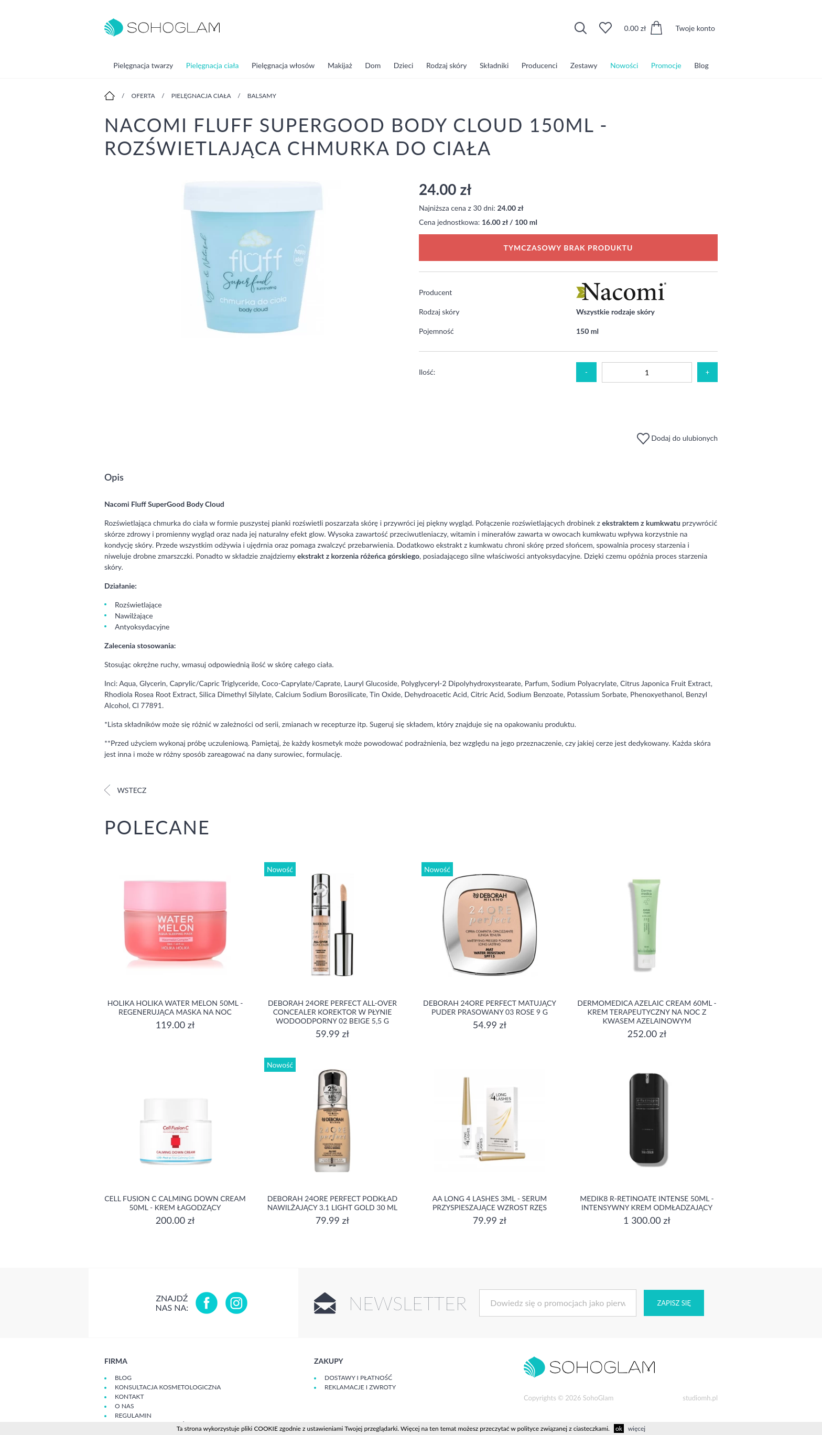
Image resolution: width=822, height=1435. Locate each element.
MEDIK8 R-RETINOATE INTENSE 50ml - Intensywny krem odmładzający (646, 1203)
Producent (435, 292)
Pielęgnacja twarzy (143, 65)
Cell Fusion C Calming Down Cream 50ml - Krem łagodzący (175, 1203)
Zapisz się (673, 1303)
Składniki (494, 65)
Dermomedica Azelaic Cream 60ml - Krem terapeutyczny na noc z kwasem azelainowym (646, 1011)
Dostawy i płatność (358, 1378)
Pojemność (436, 331)
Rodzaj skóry (446, 65)
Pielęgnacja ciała (212, 65)
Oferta (143, 96)
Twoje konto (695, 28)
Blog (701, 65)
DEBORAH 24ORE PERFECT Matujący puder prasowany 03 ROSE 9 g (489, 1007)
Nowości (624, 65)
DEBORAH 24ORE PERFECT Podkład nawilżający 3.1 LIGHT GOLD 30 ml (332, 1203)
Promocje (666, 65)
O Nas (124, 1406)
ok (618, 1428)
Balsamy (261, 96)
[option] (253, 259)
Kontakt (129, 1396)
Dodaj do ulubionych (677, 437)
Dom (373, 65)
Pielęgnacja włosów (283, 65)
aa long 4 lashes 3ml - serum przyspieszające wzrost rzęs (489, 1203)
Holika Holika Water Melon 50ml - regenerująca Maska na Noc (175, 1007)
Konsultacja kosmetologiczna (168, 1387)
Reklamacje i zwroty (360, 1387)
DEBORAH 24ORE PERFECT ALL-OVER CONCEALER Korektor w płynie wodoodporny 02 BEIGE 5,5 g (332, 1011)
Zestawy (584, 65)
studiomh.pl (700, 1398)
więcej (636, 1428)
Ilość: (427, 371)
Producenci (539, 65)
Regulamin (133, 1415)
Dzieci (404, 65)
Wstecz (125, 790)
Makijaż (340, 65)
